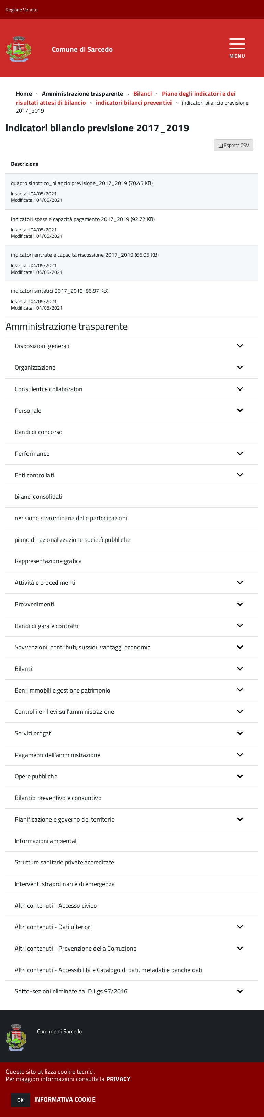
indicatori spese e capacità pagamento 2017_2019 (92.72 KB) (83, 219)
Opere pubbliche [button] (36, 776)
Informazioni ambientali (46, 841)
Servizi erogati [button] (34, 733)
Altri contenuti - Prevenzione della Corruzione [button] (75, 948)
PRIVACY (118, 1078)
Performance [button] (32, 453)
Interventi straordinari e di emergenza (65, 883)
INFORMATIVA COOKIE (65, 1099)
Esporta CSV (234, 145)
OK (20, 1100)
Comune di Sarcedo (82, 49)
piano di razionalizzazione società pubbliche (72, 539)
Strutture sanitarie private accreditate (64, 862)
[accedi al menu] (237, 47)
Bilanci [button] (23, 668)
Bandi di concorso (39, 432)
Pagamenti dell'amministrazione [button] (57, 754)
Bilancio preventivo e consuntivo (58, 797)
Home (24, 93)
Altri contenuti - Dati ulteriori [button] (53, 926)
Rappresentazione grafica (48, 561)
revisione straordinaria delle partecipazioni (71, 518)
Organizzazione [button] (35, 367)
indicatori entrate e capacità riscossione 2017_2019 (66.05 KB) (85, 255)
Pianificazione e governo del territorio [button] (65, 819)
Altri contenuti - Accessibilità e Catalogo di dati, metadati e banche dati (108, 970)
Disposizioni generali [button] (42, 345)
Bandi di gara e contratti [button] (47, 625)
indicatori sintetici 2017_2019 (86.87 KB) (59, 291)
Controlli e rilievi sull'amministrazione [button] (64, 711)
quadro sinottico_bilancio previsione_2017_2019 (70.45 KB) (82, 183)
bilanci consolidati (38, 496)
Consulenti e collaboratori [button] (49, 389)
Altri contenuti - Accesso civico (56, 905)
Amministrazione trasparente (82, 93)
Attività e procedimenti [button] (45, 582)
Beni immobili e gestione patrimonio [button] (62, 690)
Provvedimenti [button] (34, 604)
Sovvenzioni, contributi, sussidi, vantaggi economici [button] (83, 647)
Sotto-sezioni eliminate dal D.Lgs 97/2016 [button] (71, 991)
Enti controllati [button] (34, 475)
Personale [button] (28, 410)
